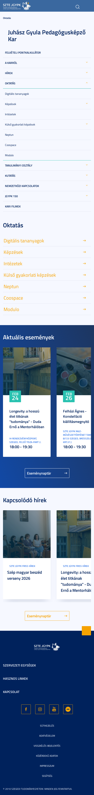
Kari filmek (13, 206)
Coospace (10, 145)
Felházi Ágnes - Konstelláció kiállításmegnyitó (76, 416)
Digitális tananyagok (17, 94)
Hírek (9, 73)
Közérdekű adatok (47, 755)
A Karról (11, 63)
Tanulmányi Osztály (18, 165)
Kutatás (10, 176)
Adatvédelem (47, 735)
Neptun (9, 135)
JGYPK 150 (11, 196)
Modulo (9, 155)
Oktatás (7, 18)
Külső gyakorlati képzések (20, 124)
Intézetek (10, 114)
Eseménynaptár (39, 473)
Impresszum (47, 765)
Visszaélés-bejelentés (47, 745)
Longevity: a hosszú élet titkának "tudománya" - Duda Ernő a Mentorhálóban (26, 418)
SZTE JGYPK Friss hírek (22, 566)
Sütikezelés (47, 725)
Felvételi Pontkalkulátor (23, 52)
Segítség (47, 776)
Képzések (10, 104)
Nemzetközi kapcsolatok (22, 186)
